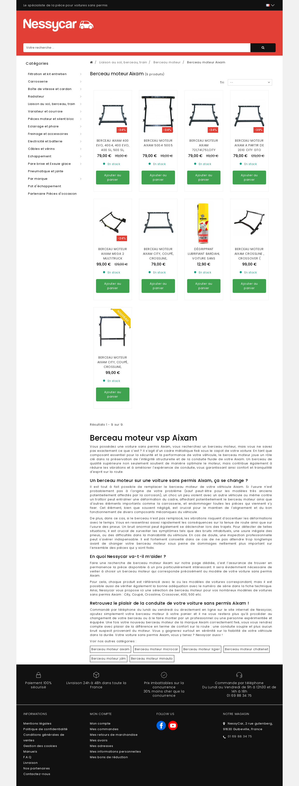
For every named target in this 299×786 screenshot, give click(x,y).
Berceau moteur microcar (156, 564)
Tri (222, 82)
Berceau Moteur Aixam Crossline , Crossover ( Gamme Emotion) (249, 213)
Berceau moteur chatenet (246, 564)
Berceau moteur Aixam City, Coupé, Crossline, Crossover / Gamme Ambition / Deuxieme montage (112, 284)
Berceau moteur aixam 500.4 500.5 (158, 142)
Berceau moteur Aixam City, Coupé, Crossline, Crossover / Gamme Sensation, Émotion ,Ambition (158, 218)
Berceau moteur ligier (201, 564)
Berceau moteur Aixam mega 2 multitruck (112, 211)
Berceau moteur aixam (110, 564)
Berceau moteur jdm (108, 573)
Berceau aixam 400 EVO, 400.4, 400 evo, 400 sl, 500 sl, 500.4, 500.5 (112, 147)
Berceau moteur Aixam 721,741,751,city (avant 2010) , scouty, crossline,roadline (204, 152)
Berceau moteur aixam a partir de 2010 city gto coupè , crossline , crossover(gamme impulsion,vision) (249, 152)
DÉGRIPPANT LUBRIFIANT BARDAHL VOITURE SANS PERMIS (204, 213)
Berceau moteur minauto (152, 573)
